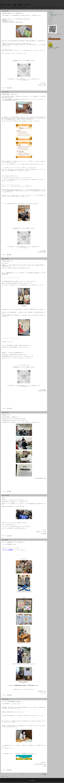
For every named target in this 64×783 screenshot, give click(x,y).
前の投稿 (44, 774)
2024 (50, 21)
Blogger (34, 780)
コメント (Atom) (6, 776)
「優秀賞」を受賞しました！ (8, 261)
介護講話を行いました (6, 414)
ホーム (22, 774)
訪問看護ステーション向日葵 (54, 47)
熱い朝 (3, 497)
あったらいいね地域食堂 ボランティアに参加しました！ (13, 542)
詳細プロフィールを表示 (52, 48)
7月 (51, 18)
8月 (51, 17)
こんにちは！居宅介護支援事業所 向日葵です (11, 701)
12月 (51, 13)
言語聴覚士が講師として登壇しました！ (10, 94)
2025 (50, 12)
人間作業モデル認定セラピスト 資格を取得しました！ (13, 13)
